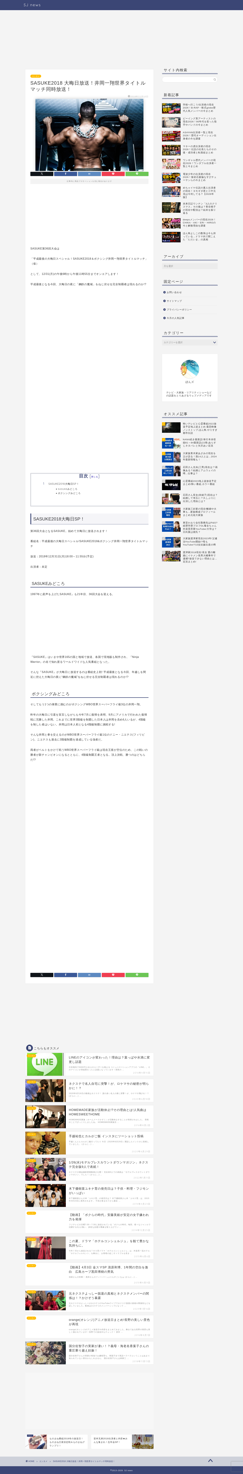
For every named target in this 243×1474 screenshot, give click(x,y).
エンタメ (35, 76)
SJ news (32, 5)
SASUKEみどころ (67, 488)
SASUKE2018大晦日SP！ (63, 483)
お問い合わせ (174, 292)
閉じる (94, 476)
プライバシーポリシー (179, 309)
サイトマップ (174, 301)
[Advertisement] (89, 40)
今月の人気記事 (175, 318)
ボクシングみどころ (69, 493)
